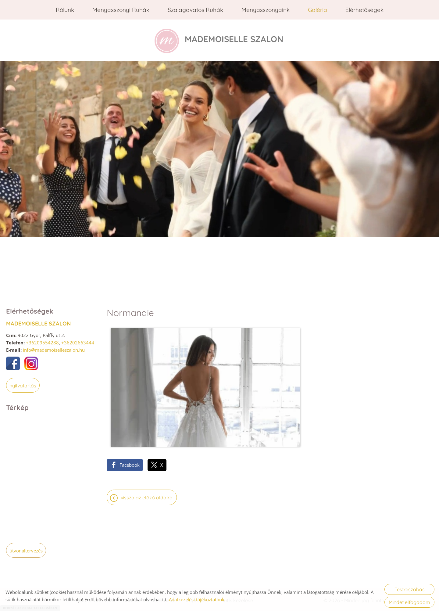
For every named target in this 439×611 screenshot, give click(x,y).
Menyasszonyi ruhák (120, 9)
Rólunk (65, 9)
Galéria (317, 9)
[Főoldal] (159, 39)
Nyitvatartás (22, 383)
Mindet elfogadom (409, 602)
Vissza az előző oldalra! (147, 422)
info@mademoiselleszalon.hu (54, 348)
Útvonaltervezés (26, 548)
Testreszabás (409, 589)
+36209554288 (42, 340)
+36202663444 (77, 340)
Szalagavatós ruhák (195, 9)
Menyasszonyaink (265, 9)
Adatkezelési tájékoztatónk (196, 599)
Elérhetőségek (364, 9)
